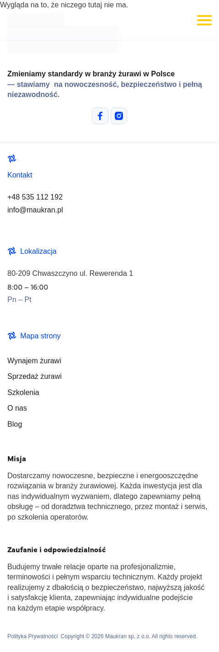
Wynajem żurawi (34, 361)
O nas (17, 408)
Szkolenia (23, 392)
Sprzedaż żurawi (34, 376)
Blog (14, 424)
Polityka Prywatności (32, 636)
